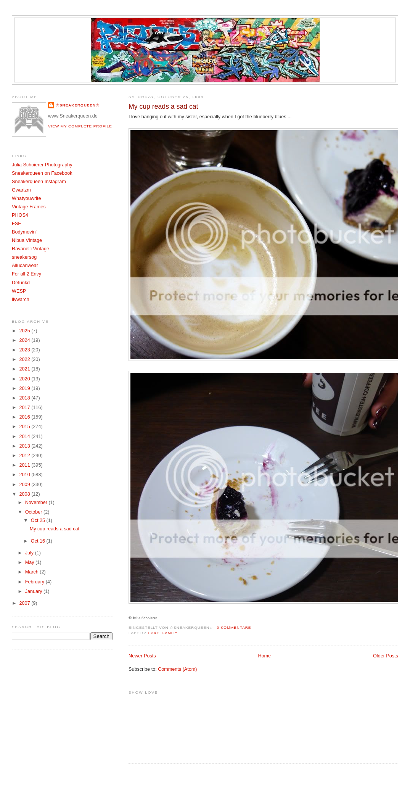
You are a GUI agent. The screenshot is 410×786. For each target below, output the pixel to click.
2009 (25, 484)
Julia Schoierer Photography (42, 165)
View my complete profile (80, 126)
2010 (25, 474)
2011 (25, 465)
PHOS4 (20, 215)
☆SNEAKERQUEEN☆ (78, 105)
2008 (25, 494)
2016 (25, 417)
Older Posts (385, 656)
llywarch (20, 299)
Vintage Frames (29, 206)
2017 (25, 407)
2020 (25, 379)
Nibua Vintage (27, 240)
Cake (154, 633)
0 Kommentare (234, 627)
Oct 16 (39, 541)
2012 (25, 455)
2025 (25, 330)
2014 (25, 436)
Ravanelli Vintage (30, 248)
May (30, 562)
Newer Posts (142, 656)
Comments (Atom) (177, 669)
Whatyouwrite (26, 198)
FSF (16, 223)
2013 (25, 446)
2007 (25, 603)
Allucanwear (25, 265)
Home (264, 656)
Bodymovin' (24, 232)
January (34, 591)
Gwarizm (21, 190)
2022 (25, 359)
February (35, 582)
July (30, 553)
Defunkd (21, 282)
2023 (25, 350)
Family (170, 633)
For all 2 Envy (26, 274)
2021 (25, 369)
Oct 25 (39, 520)
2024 (25, 340)
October (34, 512)
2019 (25, 388)
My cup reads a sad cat (163, 106)
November (37, 502)
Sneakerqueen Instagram (39, 181)
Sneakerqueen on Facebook (42, 173)
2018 (25, 398)
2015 (25, 426)
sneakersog (24, 257)
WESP (19, 291)
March (32, 572)
